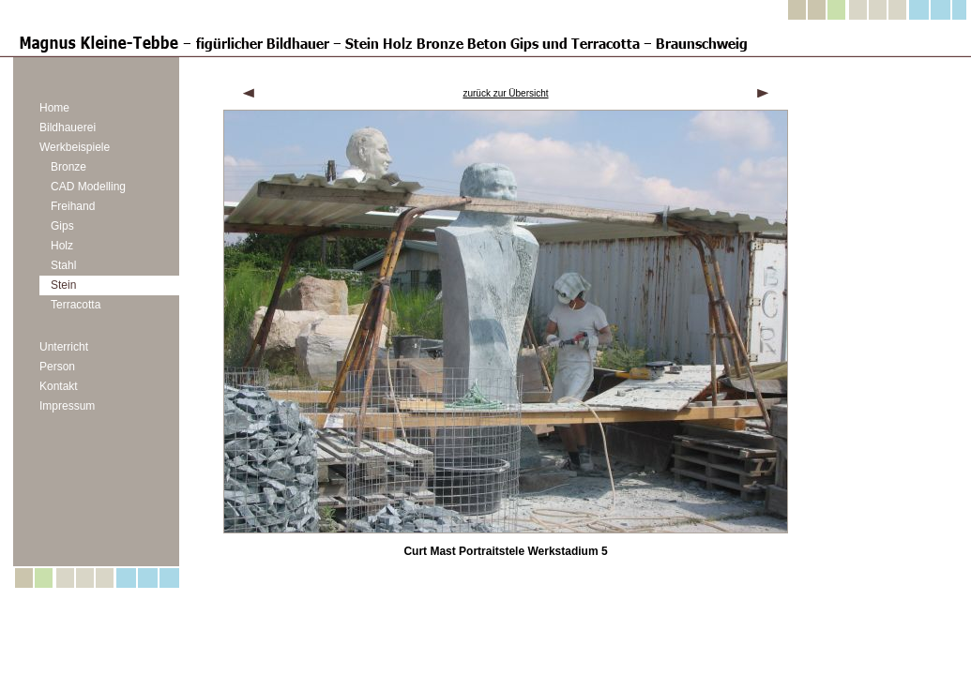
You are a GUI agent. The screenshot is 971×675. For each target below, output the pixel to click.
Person (57, 366)
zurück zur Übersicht (505, 93)
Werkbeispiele (74, 147)
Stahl (63, 265)
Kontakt (58, 386)
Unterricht (63, 346)
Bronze (68, 166)
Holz (62, 245)
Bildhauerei (67, 127)
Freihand (73, 206)
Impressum (67, 405)
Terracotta (75, 304)
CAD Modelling (88, 186)
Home (54, 107)
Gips (62, 225)
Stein (63, 285)
